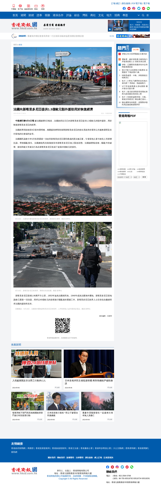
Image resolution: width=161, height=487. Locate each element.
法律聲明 (79, 458)
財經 (31, 15)
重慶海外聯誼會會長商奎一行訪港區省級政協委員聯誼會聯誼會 (71, 36)
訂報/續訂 (115, 3)
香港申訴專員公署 (103, 448)
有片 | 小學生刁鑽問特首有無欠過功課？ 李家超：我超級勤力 (135, 82)
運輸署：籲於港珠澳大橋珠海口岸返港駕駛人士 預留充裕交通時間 (135, 60)
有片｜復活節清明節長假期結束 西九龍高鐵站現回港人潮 (135, 93)
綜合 (77, 15)
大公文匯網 (118, 448)
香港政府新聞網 (18, 448)
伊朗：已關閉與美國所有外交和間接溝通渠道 (135, 66)
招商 (117, 15)
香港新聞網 (143, 448)
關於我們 (51, 458)
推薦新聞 (16, 344)
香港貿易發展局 (43, 448)
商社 (93, 15)
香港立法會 (73, 448)
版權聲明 (70, 458)
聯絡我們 (61, 458)
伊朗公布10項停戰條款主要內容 (134, 54)
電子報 (146, 3)
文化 (101, 15)
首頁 (15, 15)
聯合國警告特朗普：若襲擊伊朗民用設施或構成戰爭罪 (135, 103)
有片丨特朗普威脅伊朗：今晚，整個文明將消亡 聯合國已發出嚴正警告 (135, 98)
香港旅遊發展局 (59, 448)
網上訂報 (98, 458)
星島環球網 (130, 448)
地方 (109, 15)
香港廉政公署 (86, 448)
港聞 (23, 15)
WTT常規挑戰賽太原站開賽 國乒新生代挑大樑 (135, 87)
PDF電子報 (137, 3)
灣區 (85, 15)
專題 (125, 15)
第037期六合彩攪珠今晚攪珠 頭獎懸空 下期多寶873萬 (135, 71)
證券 (39, 15)
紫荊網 (14, 452)
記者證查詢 (108, 458)
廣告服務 (126, 3)
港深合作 (58, 15)
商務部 (31, 448)
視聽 (47, 15)
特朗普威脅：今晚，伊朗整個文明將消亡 (135, 76)
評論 (69, 15)
